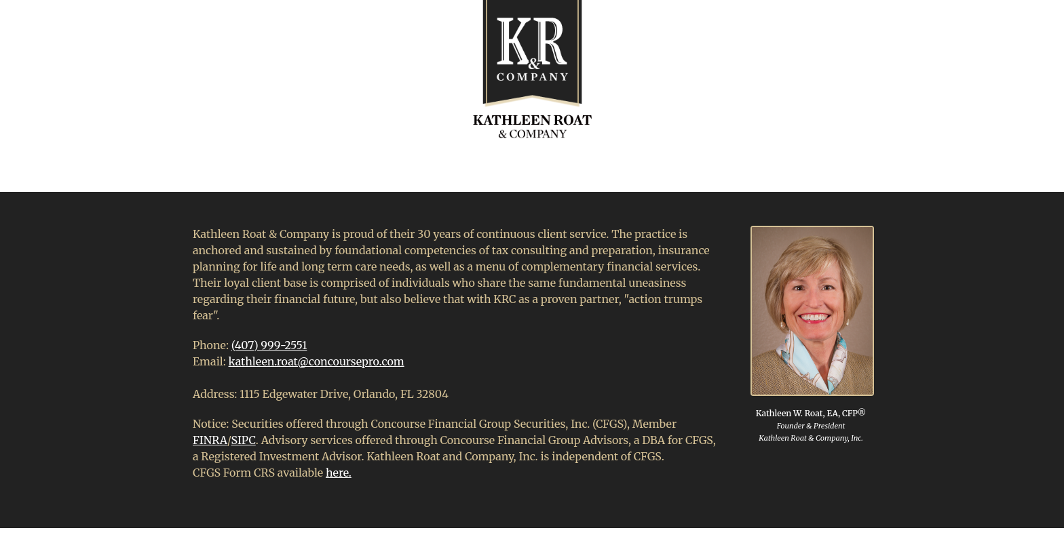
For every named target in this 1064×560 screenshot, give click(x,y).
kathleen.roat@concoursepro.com (316, 361)
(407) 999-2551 (269, 345)
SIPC (243, 440)
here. (339, 472)
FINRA (210, 440)
